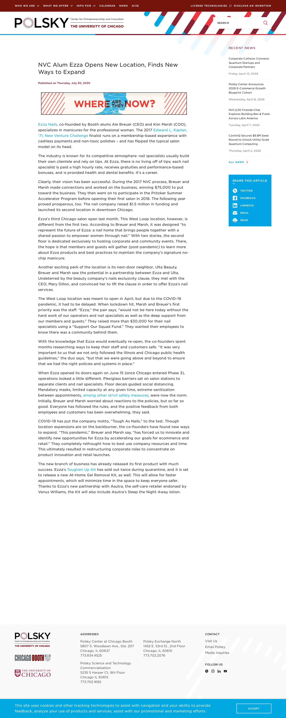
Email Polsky (215, 647)
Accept (253, 708)
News (123, 5)
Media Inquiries (217, 653)
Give (135, 5)
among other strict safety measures (115, 395)
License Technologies (209, 5)
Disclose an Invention (252, 5)
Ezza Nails (47, 124)
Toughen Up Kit (81, 470)
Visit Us (211, 641)
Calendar (107, 5)
